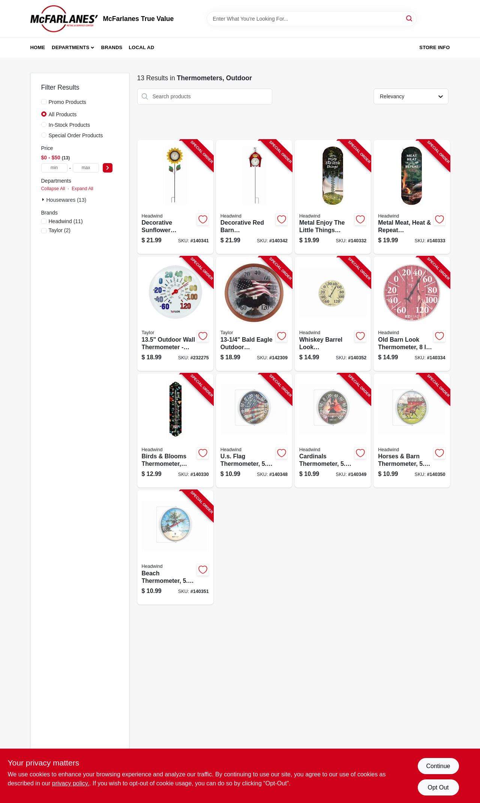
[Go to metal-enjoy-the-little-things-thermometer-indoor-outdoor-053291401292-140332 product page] (333, 197)
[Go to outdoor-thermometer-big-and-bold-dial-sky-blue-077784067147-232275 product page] (175, 314)
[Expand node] (43, 199)
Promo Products (67, 102)
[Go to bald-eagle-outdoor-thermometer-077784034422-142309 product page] (254, 314)
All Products (63, 114)
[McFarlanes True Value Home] (64, 18)
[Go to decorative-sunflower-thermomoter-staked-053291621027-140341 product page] (175, 197)
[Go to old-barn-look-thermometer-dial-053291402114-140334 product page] (412, 314)
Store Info (434, 47)
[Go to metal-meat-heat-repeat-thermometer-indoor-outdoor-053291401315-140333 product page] (412, 197)
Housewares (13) (66, 200)
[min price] (54, 168)
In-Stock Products (69, 125)
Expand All (82, 188)
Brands (112, 47)
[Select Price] (107, 168)
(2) (59, 230)
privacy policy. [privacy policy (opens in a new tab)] (70, 783)
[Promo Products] (43, 101)
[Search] (409, 18)
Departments (70, 47)
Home (37, 47)
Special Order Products (76, 135)
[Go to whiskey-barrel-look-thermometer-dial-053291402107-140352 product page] (333, 314)
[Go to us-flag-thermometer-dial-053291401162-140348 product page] (254, 431)
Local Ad (141, 47)
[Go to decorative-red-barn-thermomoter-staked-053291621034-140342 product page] (254, 197)
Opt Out (438, 787)
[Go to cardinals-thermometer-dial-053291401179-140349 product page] (333, 431)
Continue (438, 766)
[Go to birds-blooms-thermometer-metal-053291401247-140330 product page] (175, 431)
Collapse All (53, 188)
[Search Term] (312, 18)
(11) (66, 221)
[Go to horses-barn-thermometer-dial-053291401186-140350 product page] (412, 431)
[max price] (86, 168)
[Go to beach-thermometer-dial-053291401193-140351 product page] (175, 547)
